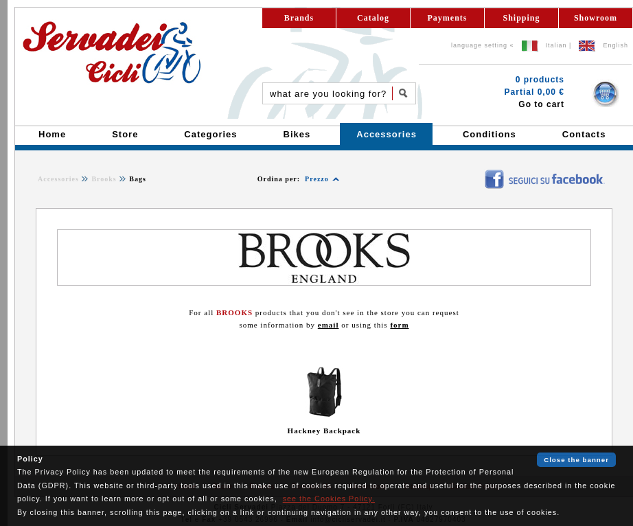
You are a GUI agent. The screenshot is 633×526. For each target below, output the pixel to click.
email (328, 325)
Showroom (595, 18)
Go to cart (541, 104)
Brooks (103, 179)
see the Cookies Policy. (329, 498)
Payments (448, 18)
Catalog (373, 18)
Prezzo (317, 179)
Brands (299, 18)
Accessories (58, 179)
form (399, 325)
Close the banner (576, 460)
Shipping (521, 18)
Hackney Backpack (324, 430)
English (615, 45)
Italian (556, 45)
